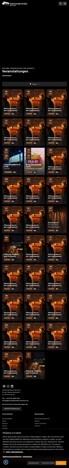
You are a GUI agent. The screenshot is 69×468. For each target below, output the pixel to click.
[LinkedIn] (12, 386)
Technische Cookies (48, 463)
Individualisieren (33, 463)
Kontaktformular (11, 409)
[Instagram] (8, 386)
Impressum (27, 456)
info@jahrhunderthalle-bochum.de (15, 401)
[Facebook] (4, 386)
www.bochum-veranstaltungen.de (15, 404)
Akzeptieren (61, 463)
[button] (6, 462)
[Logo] (30, 3)
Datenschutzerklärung (12, 456)
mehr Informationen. (14, 452)
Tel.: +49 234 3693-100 (11, 398)
